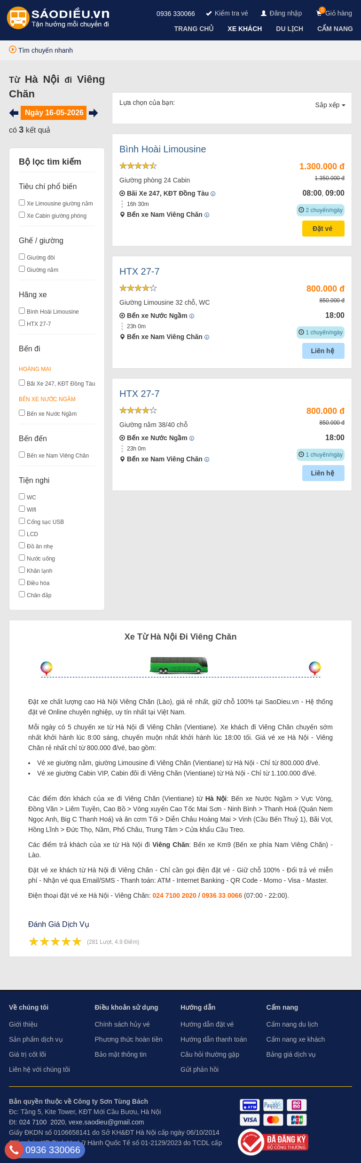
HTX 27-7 (39, 324)
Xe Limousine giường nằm (60, 203)
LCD (32, 534)
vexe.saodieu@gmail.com (106, 1122)
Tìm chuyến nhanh (41, 50)
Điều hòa (38, 583)
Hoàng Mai (35, 369)
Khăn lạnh (39, 571)
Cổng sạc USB (45, 522)
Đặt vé (323, 228)
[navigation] (195, 28)
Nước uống (41, 558)
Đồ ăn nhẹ (40, 546)
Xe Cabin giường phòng (56, 216)
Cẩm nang (282, 1007)
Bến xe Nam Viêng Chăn (58, 455)
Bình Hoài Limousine (53, 312)
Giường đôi (41, 257)
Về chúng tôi (28, 1007)
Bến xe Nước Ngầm (47, 399)
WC (31, 497)
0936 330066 (176, 13)
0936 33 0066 (222, 895)
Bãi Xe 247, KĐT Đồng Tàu (61, 383)
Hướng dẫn (197, 1007)
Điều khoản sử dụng (126, 1007)
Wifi (31, 509)
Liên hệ (323, 351)
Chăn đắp (39, 595)
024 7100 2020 (174, 895)
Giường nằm (42, 270)
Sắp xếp (330, 105)
